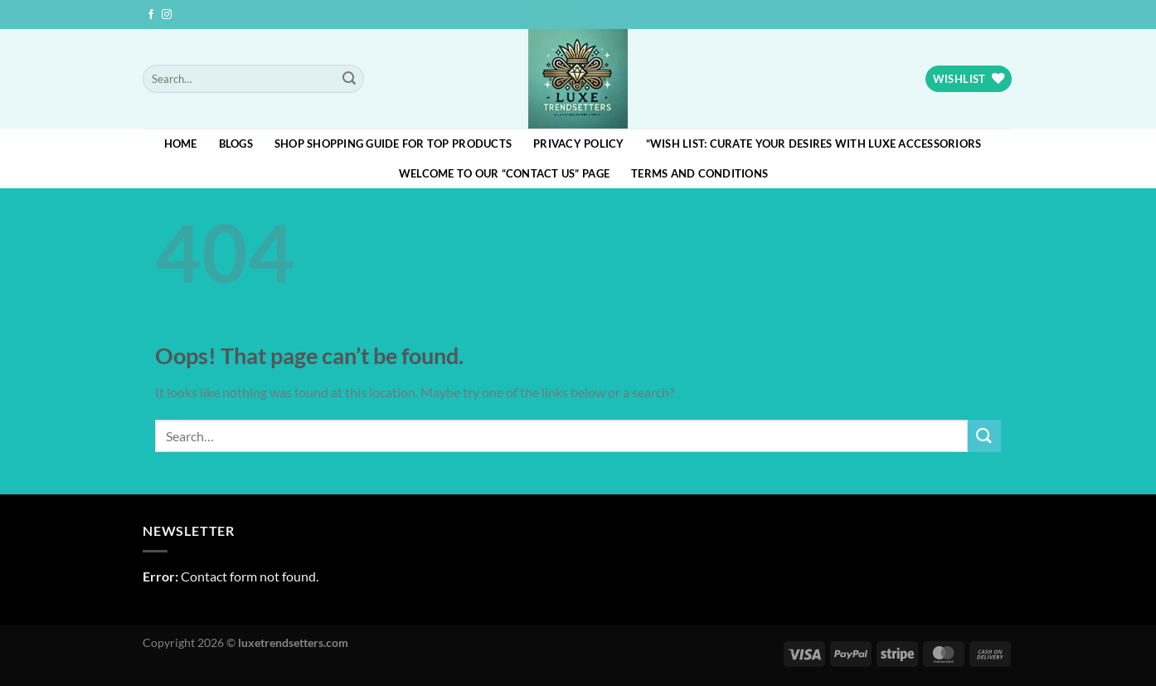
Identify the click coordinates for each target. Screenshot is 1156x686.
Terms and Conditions (699, 173)
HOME (180, 143)
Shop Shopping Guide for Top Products (393, 143)
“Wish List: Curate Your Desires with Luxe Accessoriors (814, 143)
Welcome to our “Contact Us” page (504, 173)
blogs (236, 143)
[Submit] (349, 79)
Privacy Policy (578, 143)
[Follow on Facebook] (151, 15)
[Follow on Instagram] (167, 15)
